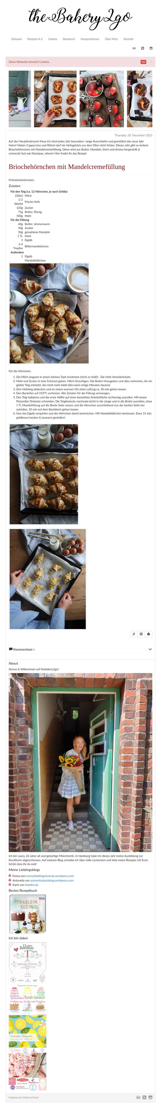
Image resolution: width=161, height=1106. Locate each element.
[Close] (151, 61)
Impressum (15, 1097)
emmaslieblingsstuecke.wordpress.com (50, 876)
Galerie (52, 39)
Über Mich (111, 39)
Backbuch (69, 39)
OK (143, 61)
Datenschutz (31, 1097)
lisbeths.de (31, 884)
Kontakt (128, 39)
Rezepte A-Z (35, 39)
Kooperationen (90, 39)
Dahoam (16, 39)
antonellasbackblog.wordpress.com (52, 880)
